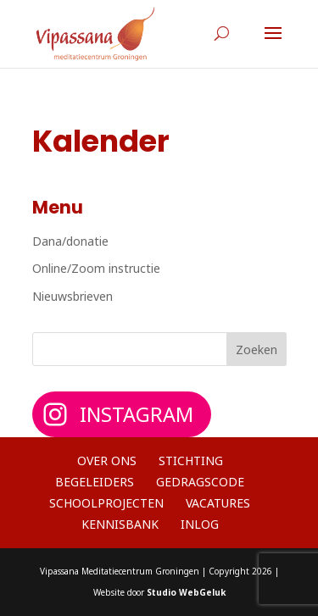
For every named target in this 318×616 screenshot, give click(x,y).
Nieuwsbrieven (72, 296)
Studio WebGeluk (186, 592)
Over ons (107, 460)
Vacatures (218, 503)
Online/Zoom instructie (96, 268)
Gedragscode (200, 482)
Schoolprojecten (106, 503)
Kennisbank (120, 524)
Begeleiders (94, 482)
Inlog (200, 524)
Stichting (191, 460)
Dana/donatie (70, 241)
